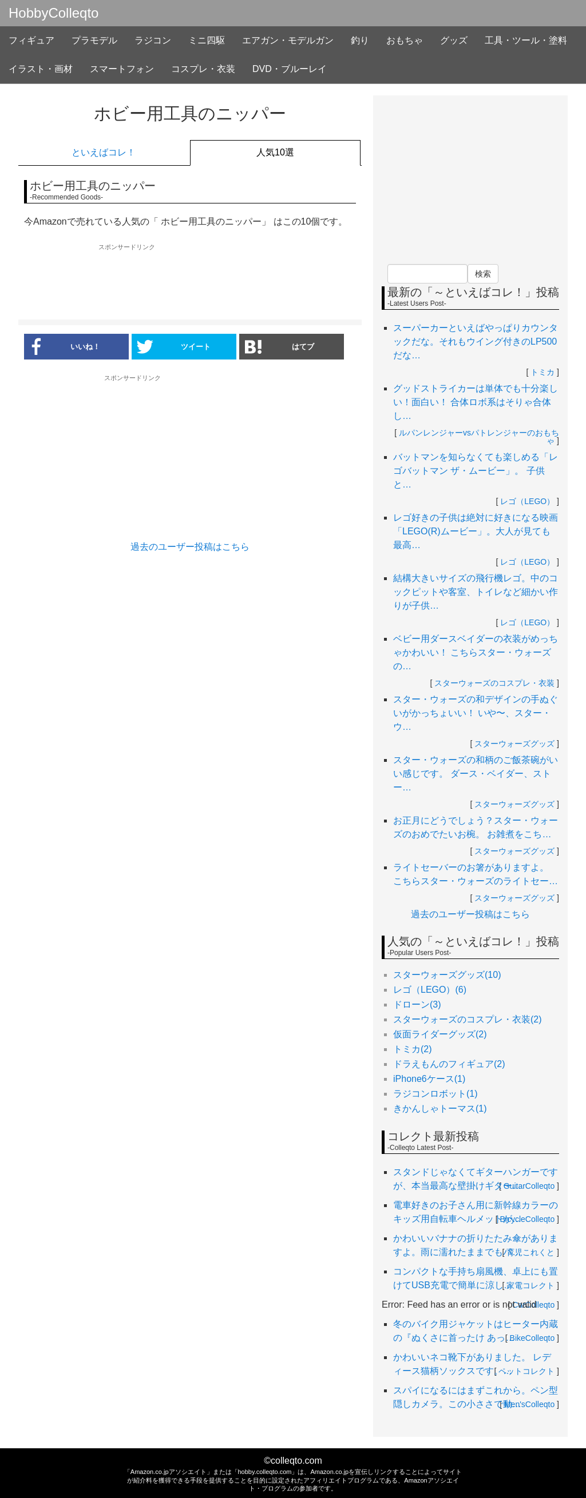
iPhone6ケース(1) (429, 1079)
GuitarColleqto (529, 1186)
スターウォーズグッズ (514, 743)
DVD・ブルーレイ (289, 69)
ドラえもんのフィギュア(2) (449, 1064)
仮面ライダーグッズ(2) (440, 1034)
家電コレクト (530, 1285)
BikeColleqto (532, 1338)
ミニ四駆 (206, 40)
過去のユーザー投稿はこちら (190, 547)
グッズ (454, 40)
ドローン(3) (417, 1004)
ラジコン (152, 40)
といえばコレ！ (104, 152)
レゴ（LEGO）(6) (429, 989)
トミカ (542, 372)
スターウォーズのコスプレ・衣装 (494, 683)
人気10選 (275, 152)
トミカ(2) (412, 1049)
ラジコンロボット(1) (435, 1093)
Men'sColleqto (529, 1404)
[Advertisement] (190, 282)
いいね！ (62, 346)
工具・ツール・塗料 (526, 40)
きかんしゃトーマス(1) (440, 1108)
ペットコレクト (526, 1371)
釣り (360, 40)
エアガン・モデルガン (288, 40)
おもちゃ (404, 40)
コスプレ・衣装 (203, 69)
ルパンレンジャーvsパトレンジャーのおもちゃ (479, 436)
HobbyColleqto (53, 13)
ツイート (174, 346)
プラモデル (94, 40)
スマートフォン (122, 69)
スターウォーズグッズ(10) (447, 975)
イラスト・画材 (41, 69)
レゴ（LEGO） (527, 501)
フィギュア (31, 40)
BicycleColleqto (527, 1219)
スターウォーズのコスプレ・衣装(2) (467, 1019)
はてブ (279, 346)
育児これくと (530, 1252)
